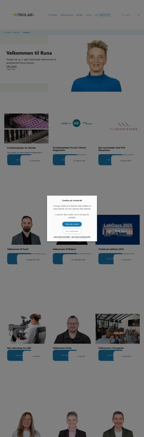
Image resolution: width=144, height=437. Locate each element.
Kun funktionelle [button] (72, 231)
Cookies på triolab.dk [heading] (72, 200)
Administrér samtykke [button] (62, 237)
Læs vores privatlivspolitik (80, 237)
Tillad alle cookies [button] (72, 224)
